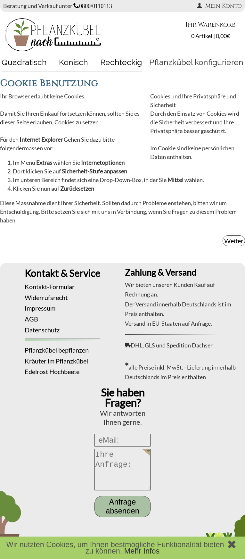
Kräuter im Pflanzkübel (56, 361)
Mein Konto (219, 6)
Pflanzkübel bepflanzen (57, 350)
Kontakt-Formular (50, 286)
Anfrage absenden (122, 506)
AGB (31, 319)
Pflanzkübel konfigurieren (196, 62)
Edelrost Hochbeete (52, 371)
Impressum (40, 308)
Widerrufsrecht (46, 297)
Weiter (233, 241)
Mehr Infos (142, 551)
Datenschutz (42, 330)
